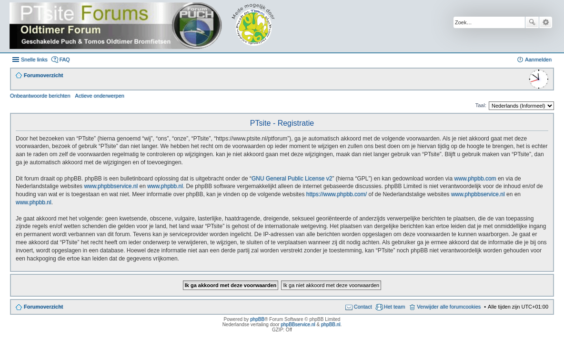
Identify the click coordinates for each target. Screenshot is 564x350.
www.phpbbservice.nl (111, 186)
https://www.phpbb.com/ (336, 194)
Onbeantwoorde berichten (40, 96)
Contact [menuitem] (363, 307)
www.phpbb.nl (165, 186)
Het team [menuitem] (394, 307)
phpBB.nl (331, 324)
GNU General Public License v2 (292, 178)
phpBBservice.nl (298, 324)
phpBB (257, 319)
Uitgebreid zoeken (545, 22)
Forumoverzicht (43, 307)
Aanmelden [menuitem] (538, 59)
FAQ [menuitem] (65, 59)
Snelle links (34, 59)
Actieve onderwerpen (99, 96)
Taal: (480, 105)
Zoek (532, 22)
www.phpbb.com (475, 178)
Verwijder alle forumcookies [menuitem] (449, 307)
